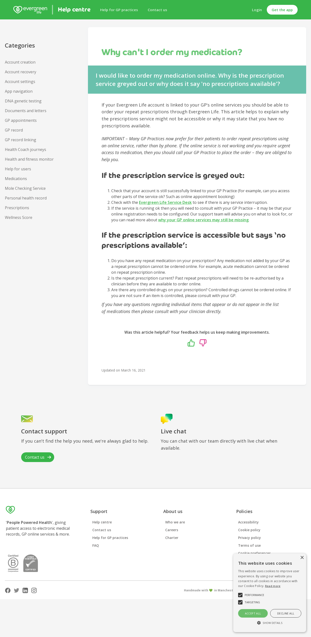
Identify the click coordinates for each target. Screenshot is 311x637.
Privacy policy (249, 537)
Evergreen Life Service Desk (165, 202)
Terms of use (249, 545)
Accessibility (248, 522)
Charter (171, 537)
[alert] (269, 593)
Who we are (175, 522)
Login (257, 9)
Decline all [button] (285, 613)
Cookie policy (249, 530)
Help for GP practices (119, 9)
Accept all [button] (253, 613)
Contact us (157, 9)
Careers (171, 530)
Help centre (102, 522)
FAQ (95, 545)
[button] (269, 623)
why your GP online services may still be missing (203, 220)
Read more (273, 586)
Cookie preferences (254, 553)
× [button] (302, 558)
